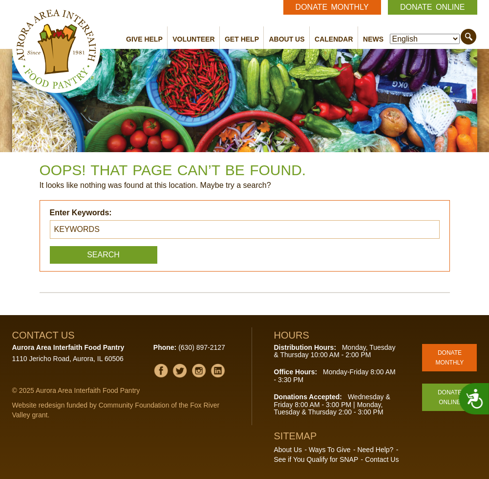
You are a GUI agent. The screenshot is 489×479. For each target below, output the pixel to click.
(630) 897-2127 (201, 347)
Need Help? (375, 450)
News (373, 39)
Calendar (334, 39)
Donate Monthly (332, 7)
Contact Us (382, 459)
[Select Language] (425, 39)
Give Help (144, 39)
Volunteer (193, 39)
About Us (286, 39)
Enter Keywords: (81, 212)
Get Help (242, 39)
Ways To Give (330, 450)
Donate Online (432, 7)
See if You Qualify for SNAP (316, 459)
